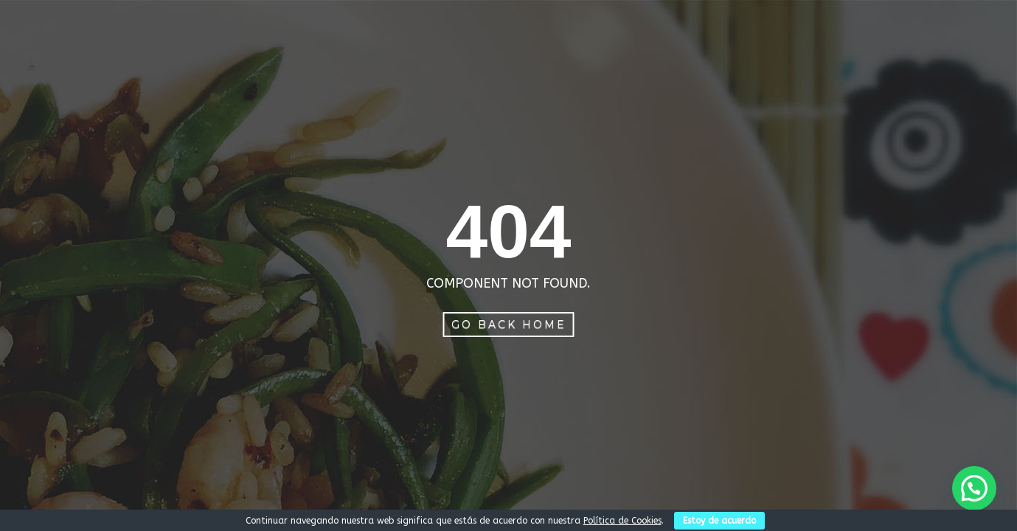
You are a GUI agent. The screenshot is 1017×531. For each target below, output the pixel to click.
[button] (974, 488)
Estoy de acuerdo (719, 521)
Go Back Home (508, 324)
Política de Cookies (622, 521)
